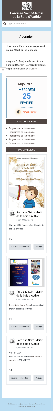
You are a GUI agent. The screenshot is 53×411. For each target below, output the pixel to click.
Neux (42, 404)
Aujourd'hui (26, 84)
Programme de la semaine (22, 128)
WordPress (31, 406)
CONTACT (34, 68)
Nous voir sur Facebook (20, 247)
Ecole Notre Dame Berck (20, 305)
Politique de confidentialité (18, 404)
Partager (39, 247)
